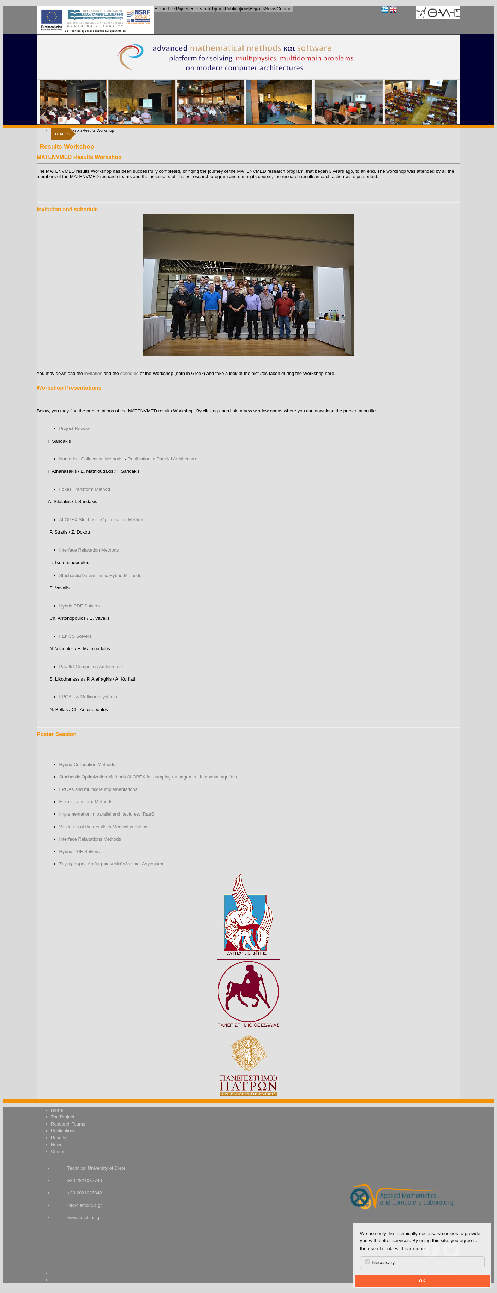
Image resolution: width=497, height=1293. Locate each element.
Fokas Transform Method (84, 489)
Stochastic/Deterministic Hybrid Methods (100, 575)
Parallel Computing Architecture (91, 666)
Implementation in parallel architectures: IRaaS (106, 814)
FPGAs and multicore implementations (98, 789)
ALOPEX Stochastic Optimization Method (101, 519)
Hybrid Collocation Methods (87, 764)
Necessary (380, 1262)
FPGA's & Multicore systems (88, 696)
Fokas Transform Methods (85, 801)
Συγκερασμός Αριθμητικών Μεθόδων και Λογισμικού (111, 863)
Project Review (74, 428)
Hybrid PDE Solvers (79, 606)
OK (422, 1281)
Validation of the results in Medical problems (103, 826)
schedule (129, 373)
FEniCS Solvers (75, 636)
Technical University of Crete (96, 1168)
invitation (93, 373)
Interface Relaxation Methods (89, 550)
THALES (62, 134)
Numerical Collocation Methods (90, 459)
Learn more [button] (414, 1248)
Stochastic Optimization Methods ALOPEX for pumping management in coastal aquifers (148, 777)
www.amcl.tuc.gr (84, 1217)
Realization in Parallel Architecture (162, 459)
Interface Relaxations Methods (90, 839)
